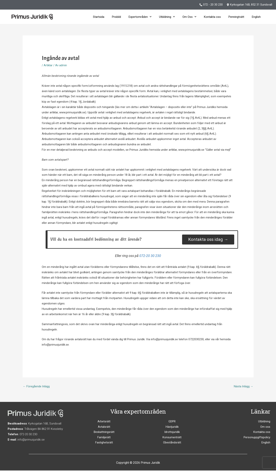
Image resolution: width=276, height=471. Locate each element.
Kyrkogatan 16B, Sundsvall (45, 423)
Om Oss (189, 17)
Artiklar (48, 65)
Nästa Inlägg (243, 386)
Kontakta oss (212, 17)
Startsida (98, 17)
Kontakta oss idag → (208, 239)
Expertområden (140, 17)
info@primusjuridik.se (31, 440)
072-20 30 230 (150, 256)
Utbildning (167, 17)
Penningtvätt (236, 17)
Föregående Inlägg (36, 386)
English (256, 17)
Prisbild (116, 17)
